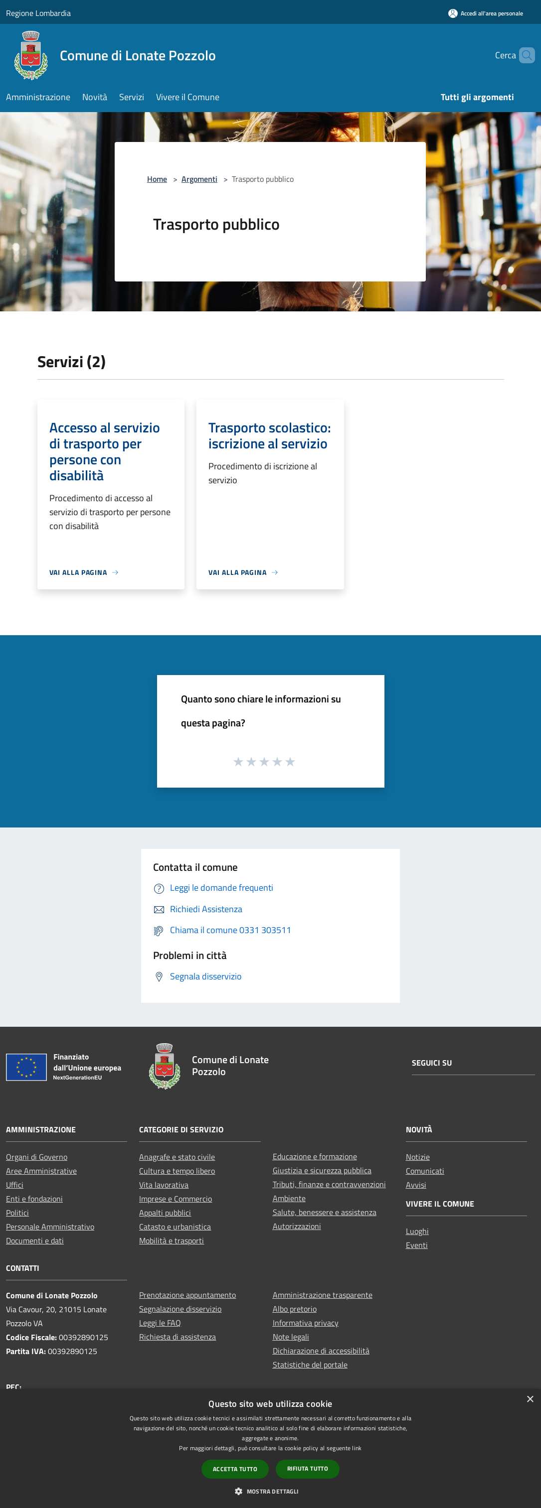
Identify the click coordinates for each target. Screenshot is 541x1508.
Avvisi (416, 1185)
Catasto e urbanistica (175, 1227)
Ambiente (289, 1198)
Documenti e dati (35, 1240)
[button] (270, 1491)
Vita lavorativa (163, 1185)
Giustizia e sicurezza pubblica (322, 1170)
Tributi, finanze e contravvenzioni (329, 1184)
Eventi (417, 1245)
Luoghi (417, 1231)
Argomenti (199, 179)
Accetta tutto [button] (235, 1469)
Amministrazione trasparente (322, 1295)
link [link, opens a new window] (356, 1448)
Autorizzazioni (297, 1226)
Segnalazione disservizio (180, 1309)
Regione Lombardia (38, 13)
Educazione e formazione (315, 1156)
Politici (17, 1213)
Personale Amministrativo (50, 1227)
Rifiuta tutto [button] (307, 1468)
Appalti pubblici (165, 1213)
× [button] (530, 1399)
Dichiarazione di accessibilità (321, 1351)
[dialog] (270, 1448)
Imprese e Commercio (175, 1199)
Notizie (418, 1157)
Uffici (14, 1185)
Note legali (291, 1337)
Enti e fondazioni (34, 1199)
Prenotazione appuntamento (187, 1295)
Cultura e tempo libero (177, 1171)
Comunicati (425, 1171)
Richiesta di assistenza (177, 1337)
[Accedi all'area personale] (485, 13)
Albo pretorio (295, 1309)
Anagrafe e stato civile (177, 1157)
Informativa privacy (306, 1323)
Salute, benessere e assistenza (324, 1212)
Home (157, 179)
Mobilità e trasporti (171, 1240)
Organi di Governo (36, 1157)
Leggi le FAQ (160, 1323)
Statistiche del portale (310, 1365)
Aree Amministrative (41, 1171)
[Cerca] (523, 55)
